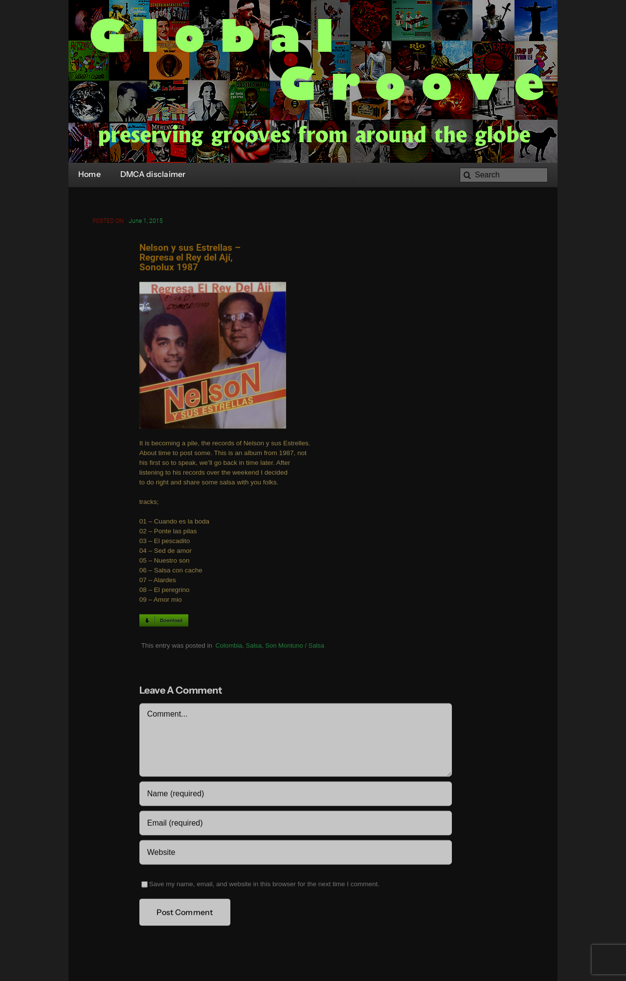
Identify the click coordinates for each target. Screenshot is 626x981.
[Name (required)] (295, 795)
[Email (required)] (295, 824)
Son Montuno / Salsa (294, 646)
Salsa (254, 646)
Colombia (228, 646)
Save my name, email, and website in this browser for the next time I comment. (264, 885)
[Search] (504, 175)
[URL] (295, 853)
